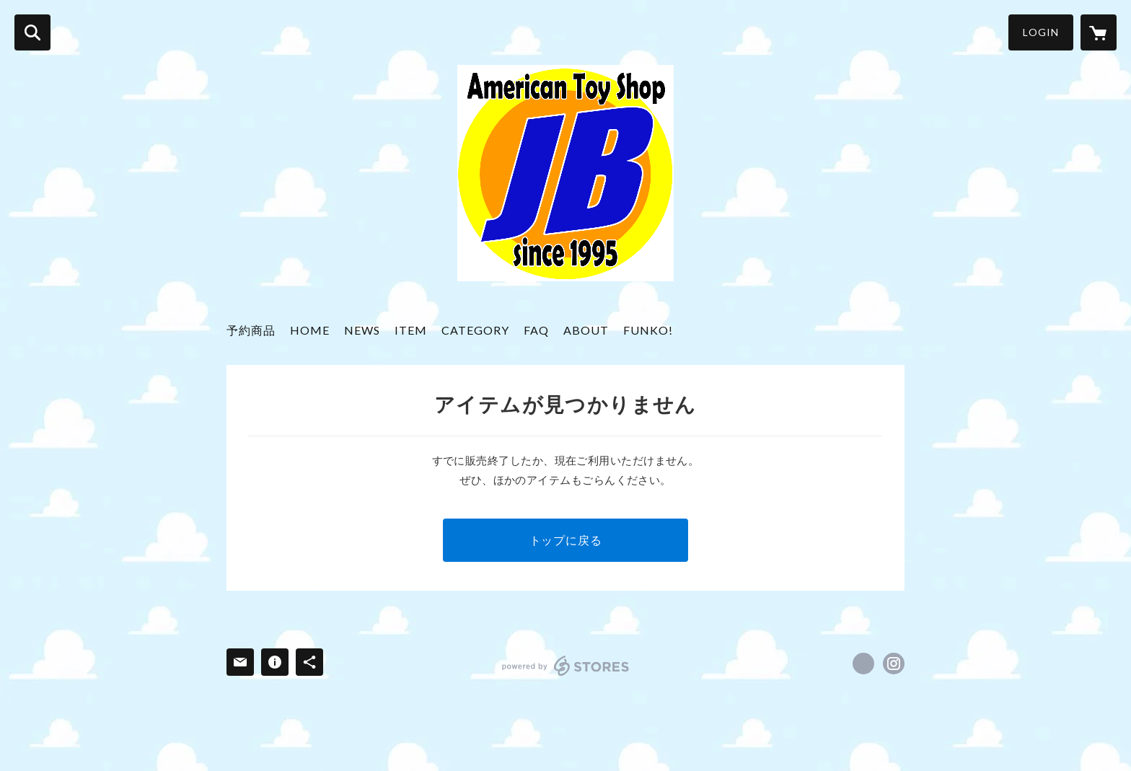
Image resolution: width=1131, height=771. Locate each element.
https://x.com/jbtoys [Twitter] (863, 663)
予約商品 (251, 330)
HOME (310, 330)
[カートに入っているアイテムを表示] (1099, 32)
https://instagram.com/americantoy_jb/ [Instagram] (894, 663)
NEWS (362, 330)
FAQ (536, 330)
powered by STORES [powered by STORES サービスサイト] (566, 666)
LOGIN (1041, 32)
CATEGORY (475, 330)
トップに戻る (565, 540)
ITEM (411, 330)
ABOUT (586, 330)
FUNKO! (648, 330)
